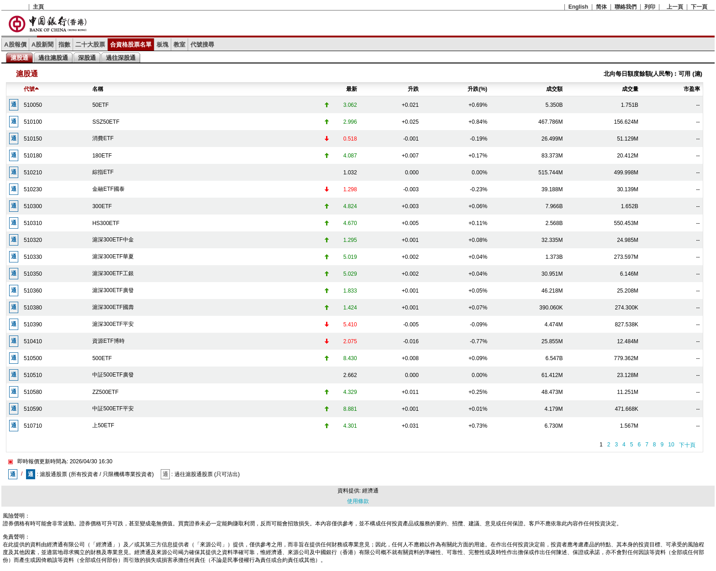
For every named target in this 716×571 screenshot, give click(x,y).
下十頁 (687, 445)
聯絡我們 (626, 7)
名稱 (97, 89)
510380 (33, 307)
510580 (33, 392)
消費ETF (103, 138)
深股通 (87, 57)
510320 (33, 240)
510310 (33, 223)
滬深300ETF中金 (113, 239)
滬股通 (19, 57)
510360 (33, 291)
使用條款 (358, 501)
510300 (33, 206)
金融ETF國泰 (108, 189)
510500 (33, 358)
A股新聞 (43, 44)
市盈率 (692, 89)
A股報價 (15, 44)
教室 (179, 44)
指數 (64, 44)
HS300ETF (105, 223)
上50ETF (103, 425)
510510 (33, 375)
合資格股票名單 (131, 44)
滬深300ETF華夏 (113, 256)
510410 (33, 341)
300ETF (102, 206)
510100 (33, 122)
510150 (33, 139)
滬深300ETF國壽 (113, 307)
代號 (31, 89)
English (578, 7)
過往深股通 (121, 57)
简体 (601, 7)
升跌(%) (477, 89)
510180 (33, 155)
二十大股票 (90, 44)
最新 (351, 89)
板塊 (162, 44)
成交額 (554, 89)
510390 (33, 324)
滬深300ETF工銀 (113, 273)
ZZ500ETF (105, 392)
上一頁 (675, 7)
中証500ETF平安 (113, 408)
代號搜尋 (202, 44)
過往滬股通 (53, 57)
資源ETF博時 (108, 341)
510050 (33, 105)
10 (671, 444)
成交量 (630, 89)
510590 (33, 409)
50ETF (100, 105)
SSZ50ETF (105, 122)
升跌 (413, 89)
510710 (33, 426)
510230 (33, 189)
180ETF (102, 155)
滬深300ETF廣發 (113, 290)
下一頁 (699, 7)
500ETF (102, 358)
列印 (649, 7)
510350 (33, 274)
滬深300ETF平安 (113, 324)
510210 (33, 172)
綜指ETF (103, 172)
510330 (33, 257)
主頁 (38, 7)
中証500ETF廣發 (113, 375)
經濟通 (370, 490)
